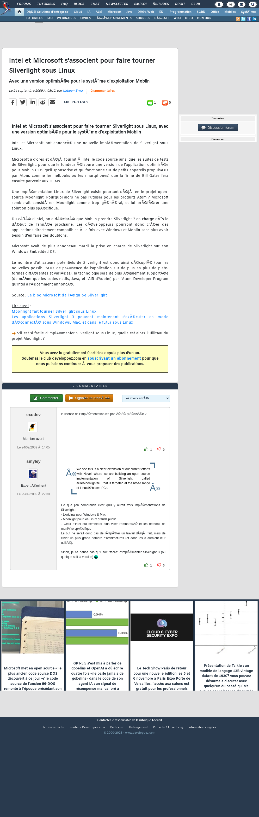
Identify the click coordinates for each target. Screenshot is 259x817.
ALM (99, 12)
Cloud (78, 12)
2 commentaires (103, 104)
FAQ (64, 4)
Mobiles (230, 12)
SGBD (201, 12)
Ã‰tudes (160, 4)
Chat (95, 4)
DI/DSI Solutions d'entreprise (48, 12)
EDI (161, 12)
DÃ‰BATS (161, 18)
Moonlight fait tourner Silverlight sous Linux (54, 325)
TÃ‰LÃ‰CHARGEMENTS (113, 18)
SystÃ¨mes (248, 12)
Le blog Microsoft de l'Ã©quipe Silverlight (67, 308)
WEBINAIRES (66, 18)
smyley (34, 501)
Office (215, 12)
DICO (189, 18)
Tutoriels (46, 4)
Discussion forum (217, 128)
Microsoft (114, 12)
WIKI (177, 18)
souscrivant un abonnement (114, 372)
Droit (180, 4)
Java (129, 12)
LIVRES (85, 18)
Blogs (79, 4)
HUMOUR (204, 18)
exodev (33, 454)
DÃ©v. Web (146, 12)
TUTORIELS (34, 18)
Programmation (181, 12)
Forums (23, 4)
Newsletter (116, 4)
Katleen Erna (73, 104)
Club (195, 4)
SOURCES (143, 18)
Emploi (140, 4)
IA (88, 12)
